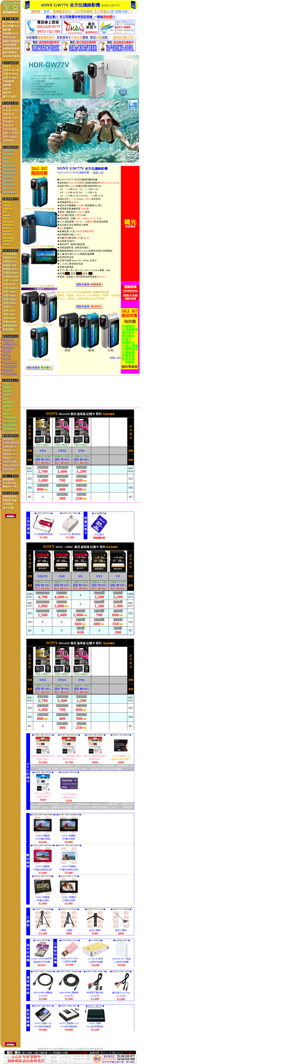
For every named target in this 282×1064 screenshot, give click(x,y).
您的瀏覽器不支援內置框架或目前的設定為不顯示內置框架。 (80, 229)
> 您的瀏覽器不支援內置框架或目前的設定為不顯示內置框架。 (80, 771)
